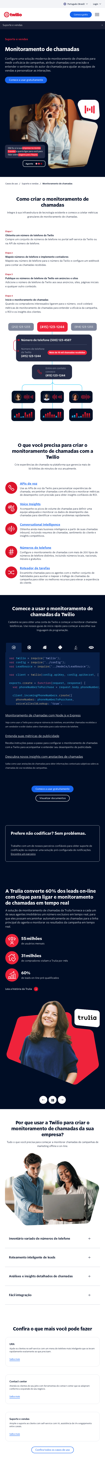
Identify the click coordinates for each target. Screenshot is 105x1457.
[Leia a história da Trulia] (21, 989)
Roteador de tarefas (35, 568)
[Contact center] (52, 1389)
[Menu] (97, 15)
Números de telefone (35, 547)
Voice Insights (30, 504)
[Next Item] (62, 1100)
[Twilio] (13, 14)
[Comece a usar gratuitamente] (26, 80)
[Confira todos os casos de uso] (52, 1450)
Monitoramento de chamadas (57, 183)
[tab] (29, 647)
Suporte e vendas (30, 183)
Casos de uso (11, 183)
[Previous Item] (43, 1100)
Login (97, 4)
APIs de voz (28, 483)
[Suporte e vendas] (52, 1426)
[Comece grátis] (81, 15)
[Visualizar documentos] (52, 798)
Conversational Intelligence (40, 524)
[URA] (52, 1351)
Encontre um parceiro (23, 854)
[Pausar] (53, 1100)
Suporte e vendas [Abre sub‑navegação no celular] (12, 25)
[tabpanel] (52, 678)
